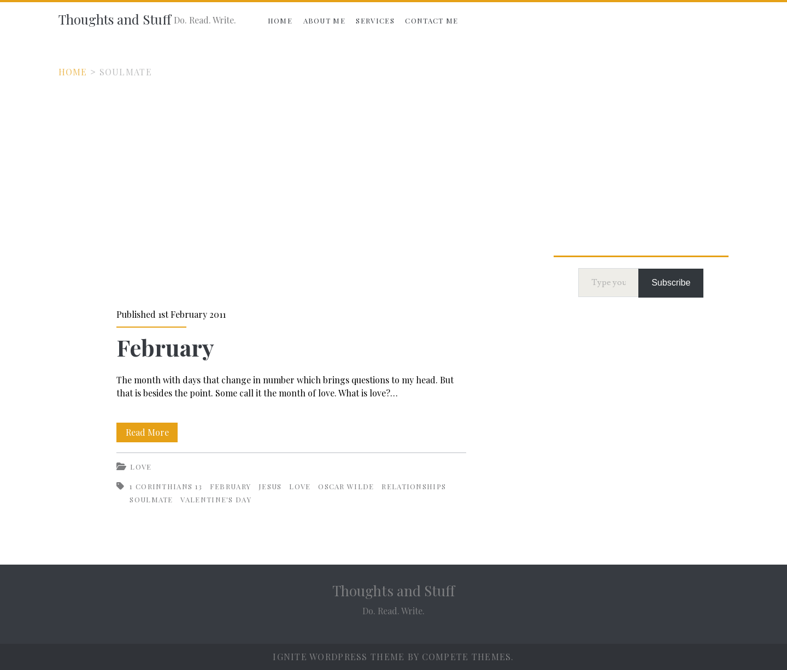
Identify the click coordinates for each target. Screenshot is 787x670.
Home (280, 20)
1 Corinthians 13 (166, 486)
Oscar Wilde (346, 486)
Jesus (270, 486)
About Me (324, 20)
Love (140, 466)
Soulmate (151, 499)
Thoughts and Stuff (114, 19)
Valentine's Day (215, 499)
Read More (152, 430)
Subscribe (670, 282)
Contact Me (431, 20)
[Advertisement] (393, 160)
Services (375, 20)
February (165, 347)
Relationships (413, 486)
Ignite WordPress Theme (338, 656)
